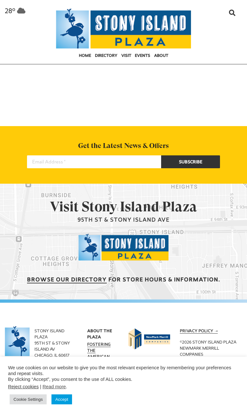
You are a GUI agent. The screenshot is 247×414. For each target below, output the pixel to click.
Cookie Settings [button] (28, 399)
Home (85, 56)
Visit (126, 56)
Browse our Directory (67, 280)
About (161, 56)
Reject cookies (23, 386)
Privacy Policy (196, 331)
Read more (54, 386)
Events (142, 56)
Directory (106, 56)
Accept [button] (61, 399)
